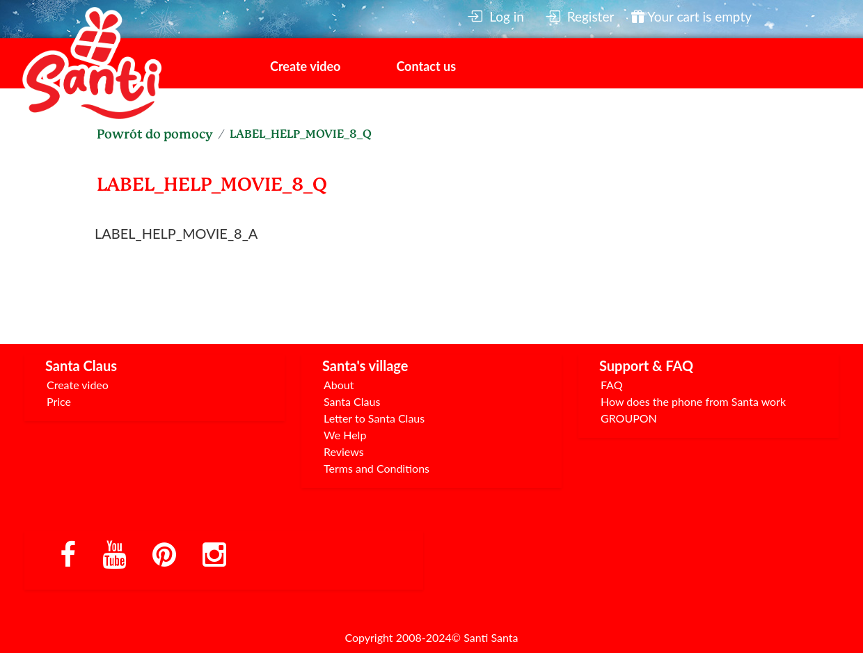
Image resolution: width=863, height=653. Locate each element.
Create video (305, 66)
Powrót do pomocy (155, 134)
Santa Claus (352, 401)
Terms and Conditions (376, 468)
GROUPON (629, 418)
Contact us (426, 66)
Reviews (344, 451)
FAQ (611, 384)
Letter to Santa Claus (374, 418)
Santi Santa (491, 637)
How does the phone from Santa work (693, 401)
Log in (495, 16)
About (339, 384)
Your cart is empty (691, 16)
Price (59, 401)
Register (579, 16)
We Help (345, 434)
